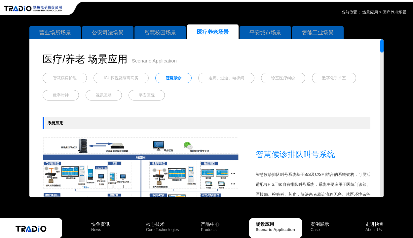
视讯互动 (104, 95)
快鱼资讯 (114, 226)
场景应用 (370, 12)
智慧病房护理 (65, 78)
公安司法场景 (108, 32)
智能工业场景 (318, 32)
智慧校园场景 (160, 32)
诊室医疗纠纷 (283, 78)
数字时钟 (61, 95)
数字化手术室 (334, 78)
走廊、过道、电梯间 (226, 78)
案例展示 (334, 226)
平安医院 (147, 95)
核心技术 (169, 226)
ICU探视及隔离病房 (121, 78)
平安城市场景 (265, 32)
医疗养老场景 (394, 12)
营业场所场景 (55, 32)
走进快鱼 (388, 226)
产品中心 (224, 226)
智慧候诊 (173, 78)
